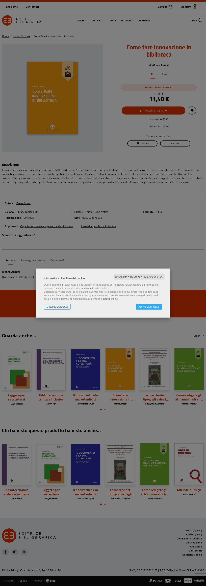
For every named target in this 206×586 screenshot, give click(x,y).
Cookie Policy (110, 298)
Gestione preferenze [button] (57, 306)
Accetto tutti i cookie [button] (148, 306)
